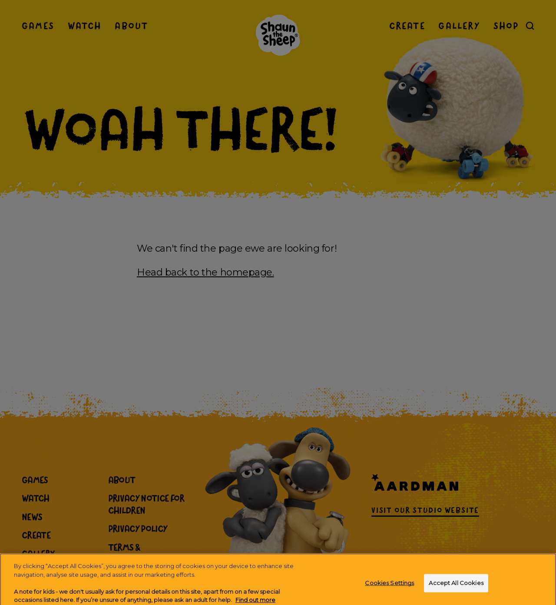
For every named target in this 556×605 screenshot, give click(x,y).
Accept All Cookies (456, 591)
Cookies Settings (389, 591)
